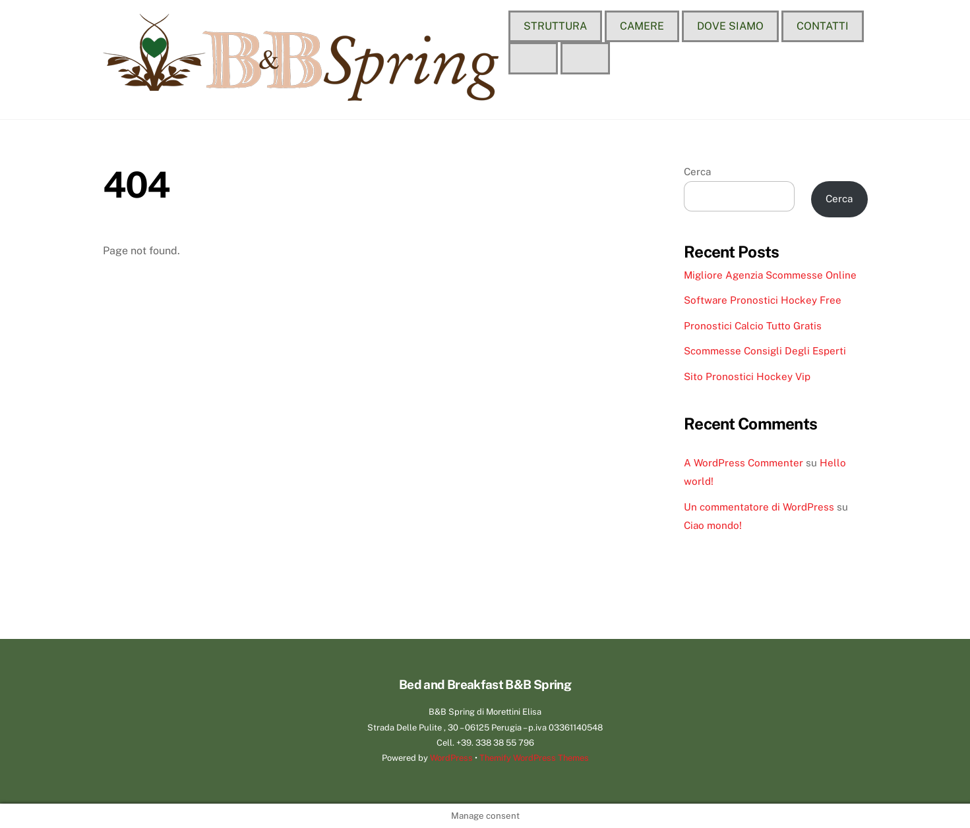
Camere (642, 26)
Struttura (555, 26)
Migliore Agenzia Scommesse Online (770, 275)
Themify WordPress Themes (534, 758)
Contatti (823, 26)
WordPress (451, 758)
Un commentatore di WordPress (759, 506)
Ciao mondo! (713, 525)
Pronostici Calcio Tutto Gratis (753, 325)
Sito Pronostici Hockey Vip (747, 376)
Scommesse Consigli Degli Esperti (765, 350)
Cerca (697, 171)
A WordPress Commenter (743, 462)
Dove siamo (730, 26)
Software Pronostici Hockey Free (762, 300)
